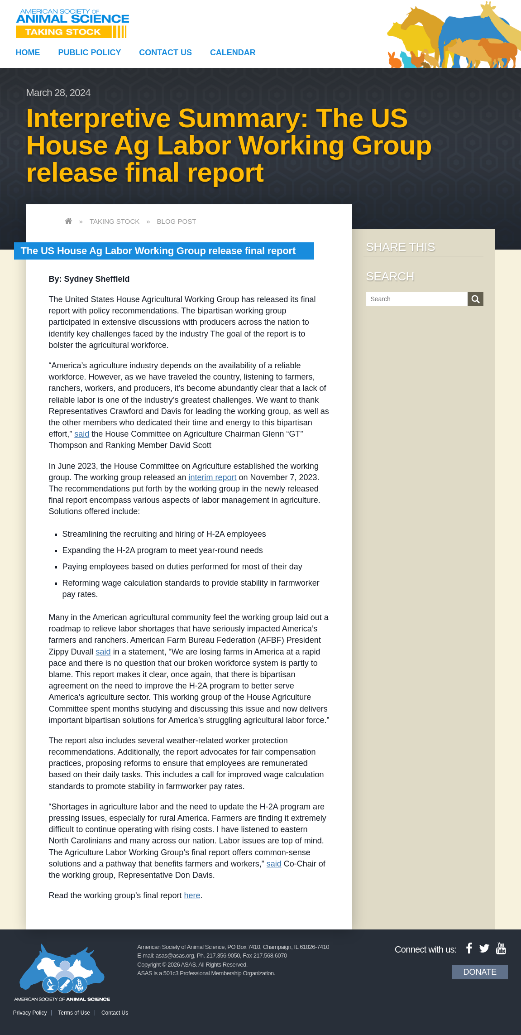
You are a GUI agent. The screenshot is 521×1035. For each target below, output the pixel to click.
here (192, 895)
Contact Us (165, 52)
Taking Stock (114, 221)
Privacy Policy (30, 1013)
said (81, 433)
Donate (480, 972)
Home (28, 52)
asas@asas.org (175, 955)
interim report (212, 477)
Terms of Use (74, 1013)
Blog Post (176, 221)
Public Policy (89, 52)
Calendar (233, 52)
